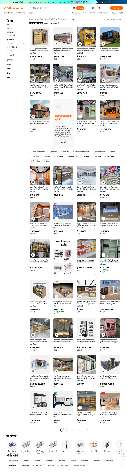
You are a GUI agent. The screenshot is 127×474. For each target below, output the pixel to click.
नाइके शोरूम (35, 156)
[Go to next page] (92, 430)
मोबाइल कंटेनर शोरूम (99, 152)
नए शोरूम (36, 461)
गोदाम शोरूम (65, 152)
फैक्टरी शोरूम (109, 156)
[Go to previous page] (58, 430)
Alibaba (31, 19)
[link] (124, 454)
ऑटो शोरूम (84, 461)
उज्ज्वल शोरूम (48, 461)
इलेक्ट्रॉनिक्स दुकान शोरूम (78, 465)
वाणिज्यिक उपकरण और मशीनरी (46, 19)
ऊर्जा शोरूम (85, 156)
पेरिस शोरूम (61, 461)
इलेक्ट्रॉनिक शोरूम (72, 156)
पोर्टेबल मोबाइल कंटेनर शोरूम (81, 152)
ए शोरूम (112, 152)
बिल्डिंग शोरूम (58, 156)
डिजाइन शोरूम (50, 465)
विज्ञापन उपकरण (62, 19)
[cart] (99, 8)
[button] (73, 8)
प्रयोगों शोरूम (37, 465)
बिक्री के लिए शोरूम (12, 461)
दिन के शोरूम (97, 156)
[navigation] (16, 225)
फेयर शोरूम (72, 461)
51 (87, 430)
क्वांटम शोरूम (53, 152)
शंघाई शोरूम (46, 156)
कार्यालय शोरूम (11, 465)
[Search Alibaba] (50, 8)
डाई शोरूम (25, 461)
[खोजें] (80, 8)
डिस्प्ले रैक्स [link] (73, 19)
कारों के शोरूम (108, 461)
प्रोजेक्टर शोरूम (63, 465)
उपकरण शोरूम (24, 465)
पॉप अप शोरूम (35, 161)
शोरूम (46, 161)
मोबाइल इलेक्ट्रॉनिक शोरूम (38, 152)
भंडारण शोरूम (96, 461)
